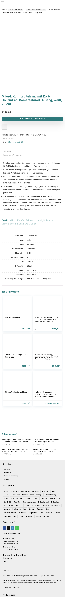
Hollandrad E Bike (9, 547)
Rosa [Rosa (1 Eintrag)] (47, 509)
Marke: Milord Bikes (8, 138)
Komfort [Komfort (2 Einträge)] (19, 505)
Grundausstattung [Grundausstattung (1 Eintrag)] (29, 502)
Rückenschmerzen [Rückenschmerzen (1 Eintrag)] (10, 513)
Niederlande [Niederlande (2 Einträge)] (16, 509)
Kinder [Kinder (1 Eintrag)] (11, 505)
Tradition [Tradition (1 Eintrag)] (49, 513)
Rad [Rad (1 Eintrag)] (24, 509)
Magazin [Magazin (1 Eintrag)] (7, 509)
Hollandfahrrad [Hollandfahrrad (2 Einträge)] (43, 502)
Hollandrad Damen (15, 10)
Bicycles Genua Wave (13, 317)
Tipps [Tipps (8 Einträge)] (41, 513)
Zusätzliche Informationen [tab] (12, 155)
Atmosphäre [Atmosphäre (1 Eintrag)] (25, 491)
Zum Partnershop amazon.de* (32, 119)
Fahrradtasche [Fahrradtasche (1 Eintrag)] (9, 498)
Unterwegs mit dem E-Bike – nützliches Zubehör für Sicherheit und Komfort (16, 441)
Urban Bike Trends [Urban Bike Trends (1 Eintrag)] (10, 516)
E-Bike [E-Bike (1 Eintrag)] (6, 495)
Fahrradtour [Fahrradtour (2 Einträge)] (20, 498)
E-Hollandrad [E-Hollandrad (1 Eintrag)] (15, 495)
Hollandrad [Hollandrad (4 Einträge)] (55, 502)
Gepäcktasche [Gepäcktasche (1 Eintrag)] (55, 498)
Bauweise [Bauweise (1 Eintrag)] (35, 491)
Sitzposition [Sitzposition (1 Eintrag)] (33, 513)
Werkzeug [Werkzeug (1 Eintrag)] (29, 516)
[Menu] (2, 3)
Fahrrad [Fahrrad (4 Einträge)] (25, 495)
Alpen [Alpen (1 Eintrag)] (6, 491)
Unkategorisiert (8, 558)
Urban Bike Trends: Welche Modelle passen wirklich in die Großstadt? (15, 450)
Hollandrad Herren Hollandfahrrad (14, 555)
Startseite (7, 469)
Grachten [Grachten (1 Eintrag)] (17, 502)
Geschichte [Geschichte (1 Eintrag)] (8, 502)
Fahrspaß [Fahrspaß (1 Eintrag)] (44, 498)
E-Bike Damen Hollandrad (10, 549)
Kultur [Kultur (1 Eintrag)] (27, 505)
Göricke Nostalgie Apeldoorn (16, 391)
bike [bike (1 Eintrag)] (53, 491)
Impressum (7, 472)
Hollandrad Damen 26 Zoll (10, 541)
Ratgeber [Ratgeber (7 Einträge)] (40, 509)
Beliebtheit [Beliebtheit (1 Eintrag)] (45, 491)
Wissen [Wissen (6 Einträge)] (38, 516)
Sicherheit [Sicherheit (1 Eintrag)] (22, 513)
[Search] (61, 3)
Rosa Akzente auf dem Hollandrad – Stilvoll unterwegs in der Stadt (46, 441)
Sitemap (6, 479)
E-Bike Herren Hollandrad (10, 552)
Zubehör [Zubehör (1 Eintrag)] (46, 516)
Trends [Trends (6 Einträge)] (57, 513)
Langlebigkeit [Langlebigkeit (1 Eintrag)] (36, 505)
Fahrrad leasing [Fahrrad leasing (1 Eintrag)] (50, 495)
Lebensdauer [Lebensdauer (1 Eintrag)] (55, 505)
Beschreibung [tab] (8, 151)
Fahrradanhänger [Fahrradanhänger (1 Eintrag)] (36, 495)
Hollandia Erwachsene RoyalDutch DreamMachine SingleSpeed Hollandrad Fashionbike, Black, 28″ (46, 394)
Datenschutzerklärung (11, 476)
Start (3, 10)
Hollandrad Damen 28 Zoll (36, 10)
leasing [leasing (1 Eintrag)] (46, 505)
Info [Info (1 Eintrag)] (5, 505)
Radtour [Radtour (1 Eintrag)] (31, 509)
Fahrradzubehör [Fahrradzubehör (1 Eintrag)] (32, 498)
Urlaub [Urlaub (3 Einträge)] (21, 516)
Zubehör (5, 561)
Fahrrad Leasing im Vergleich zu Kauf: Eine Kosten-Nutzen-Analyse (46, 450)
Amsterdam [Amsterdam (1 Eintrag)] (14, 491)
